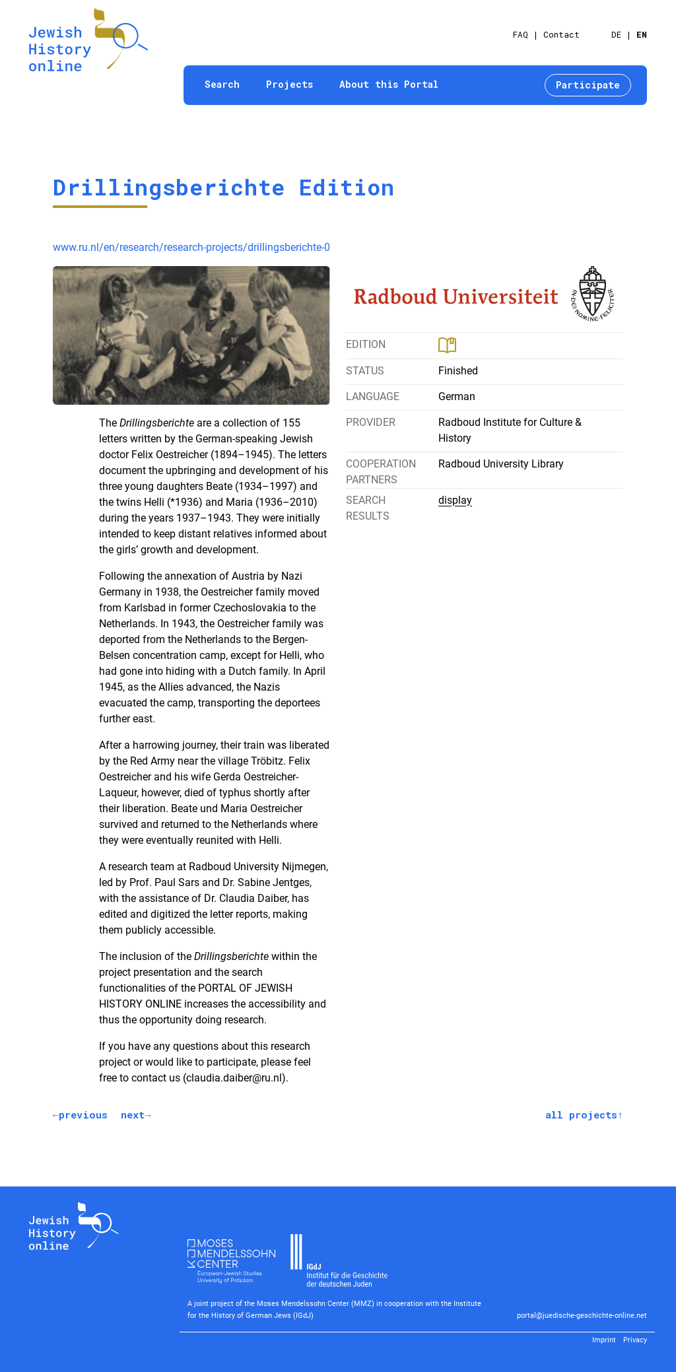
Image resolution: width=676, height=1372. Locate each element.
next (133, 1114)
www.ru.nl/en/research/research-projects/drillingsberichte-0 (191, 247)
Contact (561, 34)
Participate (588, 85)
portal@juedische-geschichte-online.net (582, 1315)
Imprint (604, 1340)
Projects (289, 84)
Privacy (635, 1340)
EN (641, 34)
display (455, 500)
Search (222, 84)
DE (616, 34)
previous (83, 1114)
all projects (581, 1114)
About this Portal (388, 84)
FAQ (520, 34)
